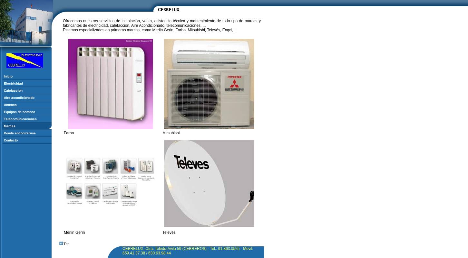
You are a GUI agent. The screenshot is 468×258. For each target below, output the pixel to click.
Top (64, 244)
